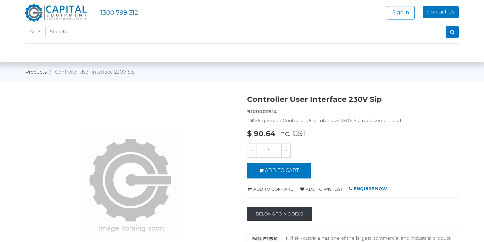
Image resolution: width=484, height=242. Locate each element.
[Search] (452, 32)
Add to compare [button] (270, 189)
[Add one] (286, 150)
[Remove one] (251, 150)
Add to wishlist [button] (321, 189)
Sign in (401, 12)
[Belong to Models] (279, 214)
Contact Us (440, 12)
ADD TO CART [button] (279, 170)
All (33, 32)
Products (36, 72)
